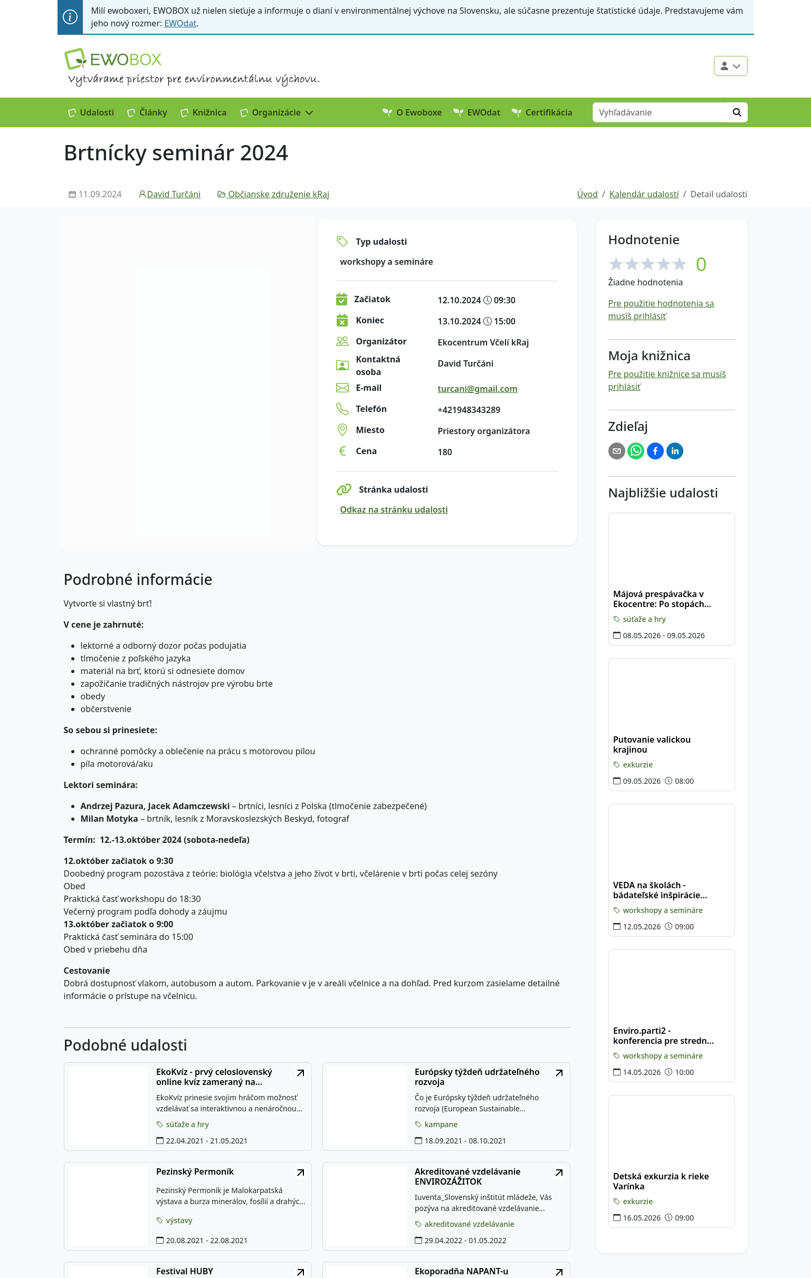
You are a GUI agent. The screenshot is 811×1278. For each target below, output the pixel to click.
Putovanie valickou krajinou (652, 745)
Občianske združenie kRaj (273, 194)
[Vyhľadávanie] (660, 112)
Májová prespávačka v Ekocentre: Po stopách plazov (658, 599)
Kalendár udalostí (644, 194)
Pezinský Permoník (195, 1172)
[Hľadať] (737, 112)
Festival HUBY (184, 1271)
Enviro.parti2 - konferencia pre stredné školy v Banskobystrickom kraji (662, 1036)
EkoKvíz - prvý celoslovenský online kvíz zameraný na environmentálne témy (214, 1077)
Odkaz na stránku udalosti (394, 509)
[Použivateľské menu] (731, 66)
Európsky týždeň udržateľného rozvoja (477, 1077)
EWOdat (180, 23)
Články (147, 112)
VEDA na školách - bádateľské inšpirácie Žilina (656, 890)
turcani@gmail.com (478, 389)
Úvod (587, 194)
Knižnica (203, 112)
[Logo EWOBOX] (113, 58)
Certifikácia (542, 112)
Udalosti (91, 112)
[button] (277, 112)
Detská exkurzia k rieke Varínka (661, 1181)
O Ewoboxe (412, 112)
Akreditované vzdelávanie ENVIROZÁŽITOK (468, 1177)
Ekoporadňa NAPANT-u (462, 1271)
